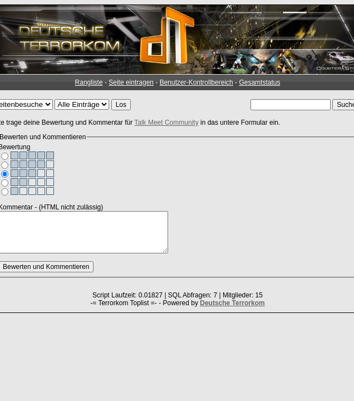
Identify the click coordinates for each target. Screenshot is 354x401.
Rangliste (89, 82)
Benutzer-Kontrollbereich (196, 82)
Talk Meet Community (166, 122)
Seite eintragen (131, 82)
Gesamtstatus (259, 82)
